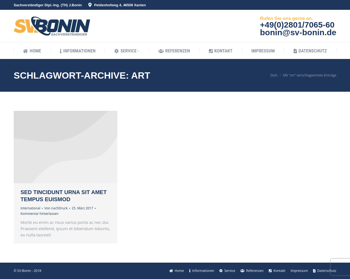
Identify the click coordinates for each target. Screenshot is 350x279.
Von (56, 208)
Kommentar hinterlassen (40, 213)
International (30, 208)
